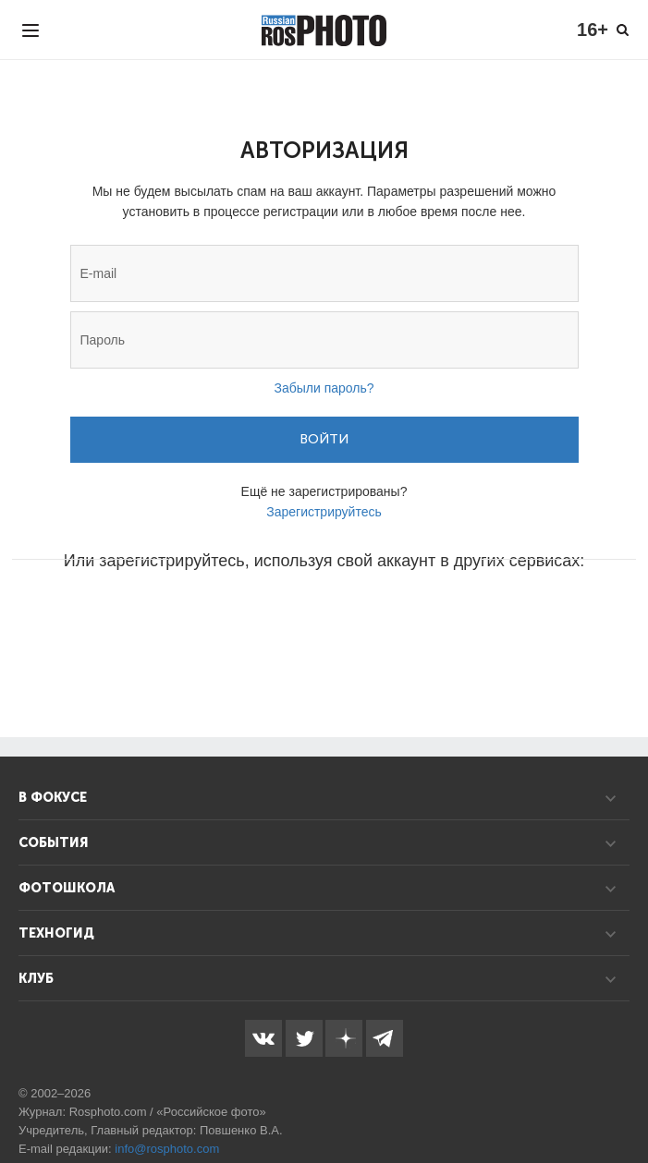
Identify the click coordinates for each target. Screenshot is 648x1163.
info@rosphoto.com (167, 1149)
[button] (184, 616)
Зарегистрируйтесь (324, 511)
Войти (324, 439)
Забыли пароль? (323, 388)
